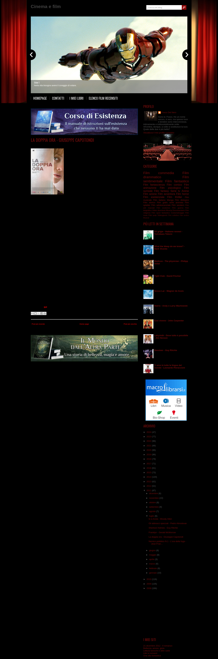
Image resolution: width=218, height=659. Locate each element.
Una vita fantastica (152, 655)
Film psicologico (80, 144)
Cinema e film (46, 6)
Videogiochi (162, 215)
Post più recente (38, 324)
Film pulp (152, 215)
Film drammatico (64, 144)
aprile (152, 559)
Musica (169, 210)
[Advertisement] (166, 613)
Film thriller (174, 197)
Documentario (179, 210)
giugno (152, 550)
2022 (149, 441)
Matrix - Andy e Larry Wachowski (171, 306)
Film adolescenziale (161, 205)
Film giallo (162, 202)
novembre (154, 498)
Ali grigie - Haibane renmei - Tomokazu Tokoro (168, 232)
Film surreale (112, 144)
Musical (146, 218)
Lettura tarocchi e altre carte (156, 650)
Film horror (182, 194)
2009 (149, 584)
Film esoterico (163, 208)
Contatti (58, 98)
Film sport (156, 213)
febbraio (153, 568)
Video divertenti (159, 210)
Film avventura (166, 194)
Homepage (40, 98)
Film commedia (158, 173)
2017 (149, 463)
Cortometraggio (177, 213)
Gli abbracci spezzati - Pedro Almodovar (168, 523)
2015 (149, 472)
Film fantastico (177, 181)
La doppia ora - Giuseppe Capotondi (62, 140)
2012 (149, 486)
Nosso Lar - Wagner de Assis (169, 291)
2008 (149, 588)
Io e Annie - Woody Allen (160, 519)
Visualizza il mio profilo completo (158, 132)
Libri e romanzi (150, 653)
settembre (154, 507)
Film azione (150, 194)
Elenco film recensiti (103, 98)
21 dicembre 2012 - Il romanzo (157, 646)
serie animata (176, 202)
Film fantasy (161, 191)
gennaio (153, 573)
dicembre (154, 493)
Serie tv (175, 191)
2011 (149, 490)
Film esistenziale (153, 197)
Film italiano (159, 200)
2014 (149, 477)
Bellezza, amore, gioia (153, 648)
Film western (178, 205)
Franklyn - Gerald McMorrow (162, 532)
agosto (152, 511)
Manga (170, 200)
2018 (149, 459)
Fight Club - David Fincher (167, 276)
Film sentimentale (96, 144)
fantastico (166, 213)
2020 (149, 450)
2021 (149, 445)
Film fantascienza (154, 184)
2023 (149, 436)
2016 (149, 468)
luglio (152, 516)
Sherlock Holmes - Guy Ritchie (163, 528)
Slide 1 (36, 82)
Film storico (149, 202)
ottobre (152, 502)
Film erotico (184, 215)
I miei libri (77, 98)
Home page (84, 324)
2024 (149, 432)
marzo (152, 563)
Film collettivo (173, 215)
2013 (149, 481)
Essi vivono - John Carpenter (169, 320)
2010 (149, 579)
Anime (185, 191)
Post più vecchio (130, 324)
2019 (149, 454)
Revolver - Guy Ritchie (165, 350)
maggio (153, 555)
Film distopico (182, 200)
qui (45, 307)
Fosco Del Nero (168, 112)
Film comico (174, 184)
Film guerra (177, 208)
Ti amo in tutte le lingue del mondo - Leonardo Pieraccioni (169, 366)
